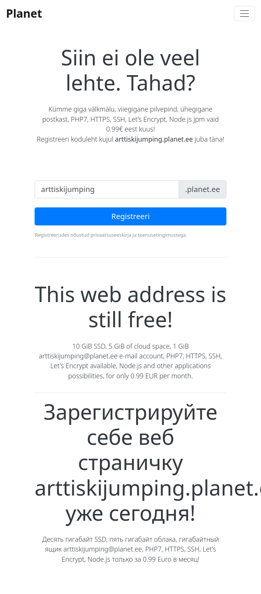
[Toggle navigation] (244, 13)
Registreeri (130, 216)
